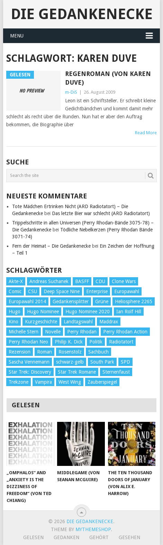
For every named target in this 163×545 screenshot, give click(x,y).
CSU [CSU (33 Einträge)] (32, 291)
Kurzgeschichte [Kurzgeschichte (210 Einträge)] (41, 321)
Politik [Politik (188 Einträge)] (95, 341)
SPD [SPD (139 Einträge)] (125, 362)
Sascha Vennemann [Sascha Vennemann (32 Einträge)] (29, 362)
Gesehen (129, 537)
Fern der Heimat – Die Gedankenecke (51, 246)
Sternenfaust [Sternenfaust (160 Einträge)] (116, 372)
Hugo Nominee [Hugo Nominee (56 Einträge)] (43, 311)
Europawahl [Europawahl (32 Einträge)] (126, 291)
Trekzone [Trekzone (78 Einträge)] (18, 382)
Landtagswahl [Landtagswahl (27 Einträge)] (78, 321)
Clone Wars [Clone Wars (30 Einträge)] (124, 281)
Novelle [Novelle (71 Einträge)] (53, 331)
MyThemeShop (93, 529)
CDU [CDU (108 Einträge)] (100, 281)
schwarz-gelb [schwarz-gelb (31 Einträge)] (70, 362)
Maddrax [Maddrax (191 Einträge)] (108, 321)
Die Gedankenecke (82, 14)
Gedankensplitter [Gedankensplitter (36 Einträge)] (71, 301)
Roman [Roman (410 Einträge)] (44, 352)
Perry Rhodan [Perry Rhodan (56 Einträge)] (82, 331)
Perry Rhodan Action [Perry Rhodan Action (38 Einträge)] (125, 331)
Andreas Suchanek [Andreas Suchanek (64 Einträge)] (49, 281)
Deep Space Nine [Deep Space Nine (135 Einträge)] (62, 291)
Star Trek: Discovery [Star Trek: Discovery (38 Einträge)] (30, 372)
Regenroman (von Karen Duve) (108, 78)
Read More (146, 132)
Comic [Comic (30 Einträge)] (15, 291)
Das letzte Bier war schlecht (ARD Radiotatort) (101, 213)
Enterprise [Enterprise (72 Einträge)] (97, 291)
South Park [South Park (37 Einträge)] (102, 362)
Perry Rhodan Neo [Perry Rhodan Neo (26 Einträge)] (28, 341)
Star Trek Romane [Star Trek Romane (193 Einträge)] (77, 372)
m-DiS (71, 92)
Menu (17, 36)
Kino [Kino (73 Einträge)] (13, 321)
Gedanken (66, 537)
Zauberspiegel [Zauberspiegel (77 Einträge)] (102, 382)
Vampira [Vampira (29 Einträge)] (43, 382)
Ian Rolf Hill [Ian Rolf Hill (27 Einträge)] (128, 311)
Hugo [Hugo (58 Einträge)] (14, 311)
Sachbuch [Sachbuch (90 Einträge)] (98, 352)
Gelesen (33, 537)
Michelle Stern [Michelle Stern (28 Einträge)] (23, 331)
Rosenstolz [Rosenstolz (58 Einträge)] (70, 352)
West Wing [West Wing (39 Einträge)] (69, 382)
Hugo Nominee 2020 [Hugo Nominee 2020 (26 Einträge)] (87, 311)
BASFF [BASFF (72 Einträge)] (82, 281)
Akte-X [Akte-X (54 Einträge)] (16, 281)
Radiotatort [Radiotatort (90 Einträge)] (121, 341)
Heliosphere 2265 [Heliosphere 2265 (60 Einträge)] (133, 301)
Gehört (99, 537)
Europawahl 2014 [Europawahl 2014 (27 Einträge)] (27, 301)
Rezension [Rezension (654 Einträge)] (19, 352)
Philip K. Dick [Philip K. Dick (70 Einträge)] (69, 341)
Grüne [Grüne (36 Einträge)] (101, 301)
